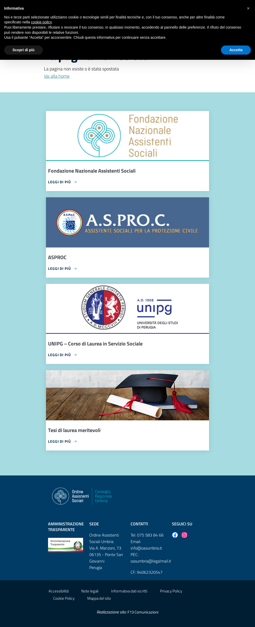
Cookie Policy (64, 598)
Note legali (89, 591)
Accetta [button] (236, 50)
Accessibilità (59, 591)
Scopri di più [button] (23, 50)
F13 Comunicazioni (143, 612)
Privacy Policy (171, 591)
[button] (248, 8)
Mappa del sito (99, 598)
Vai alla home (57, 76)
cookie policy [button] (41, 22)
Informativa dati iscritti (129, 591)
